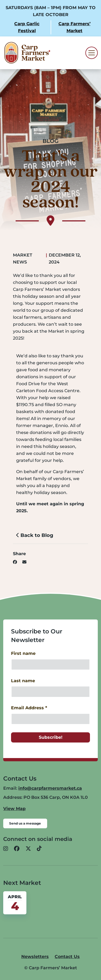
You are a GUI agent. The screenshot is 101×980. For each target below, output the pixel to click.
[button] (5, 848)
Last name (23, 680)
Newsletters (35, 956)
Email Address (29, 707)
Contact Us (67, 956)
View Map (14, 808)
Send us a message (25, 823)
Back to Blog (34, 535)
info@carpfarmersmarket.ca (50, 788)
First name (23, 653)
